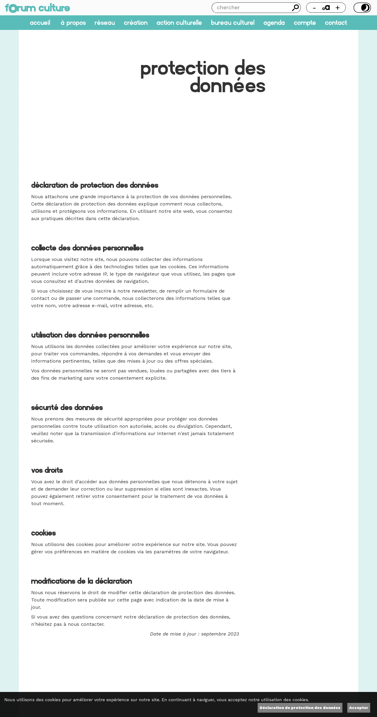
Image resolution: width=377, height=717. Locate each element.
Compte (305, 22)
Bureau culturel (232, 22)
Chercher (295, 7)
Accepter (358, 707)
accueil (40, 22)
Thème (361, 7)
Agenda (274, 22)
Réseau (105, 22)
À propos (73, 22)
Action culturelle (179, 22)
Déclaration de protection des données (300, 707)
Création (136, 22)
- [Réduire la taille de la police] (314, 7)
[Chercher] (251, 7)
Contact (336, 22)
